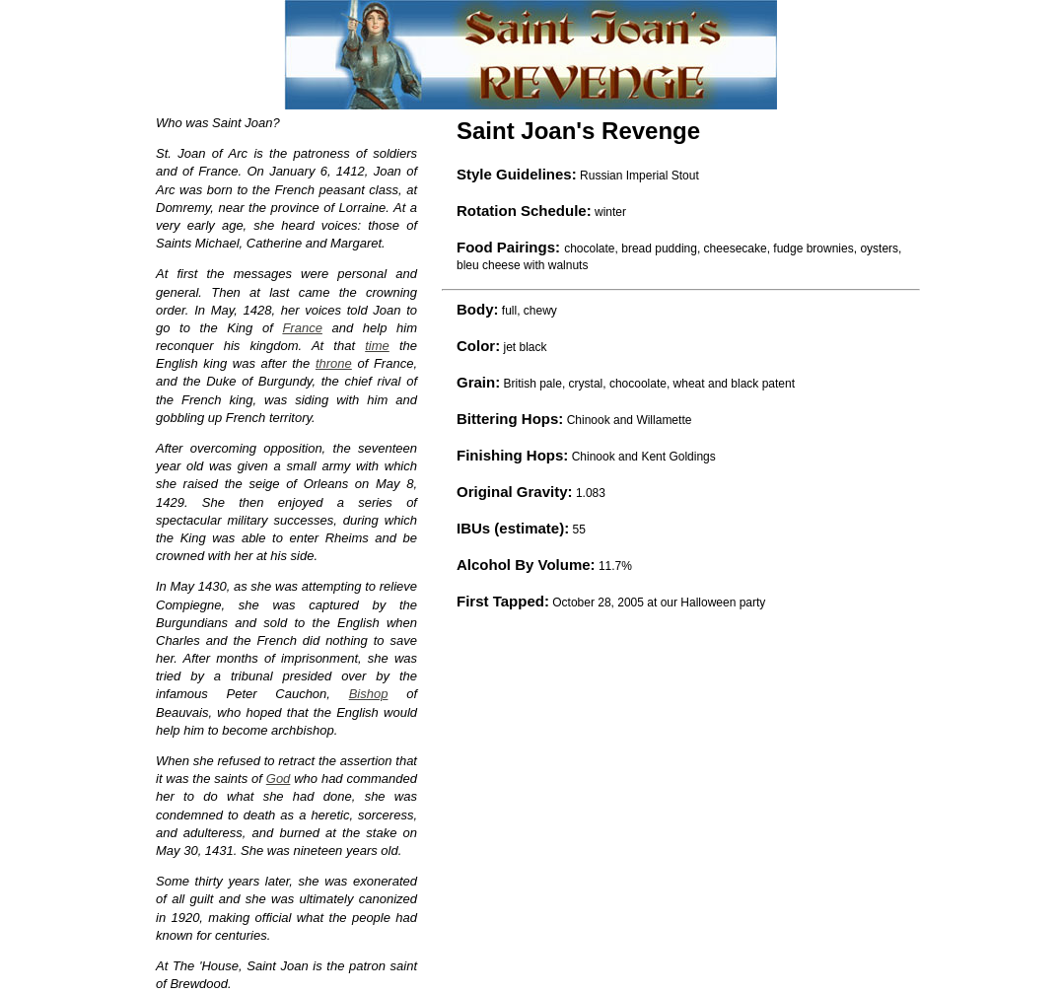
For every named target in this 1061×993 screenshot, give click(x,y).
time (377, 345)
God (278, 778)
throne (334, 363)
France (301, 327)
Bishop (369, 693)
